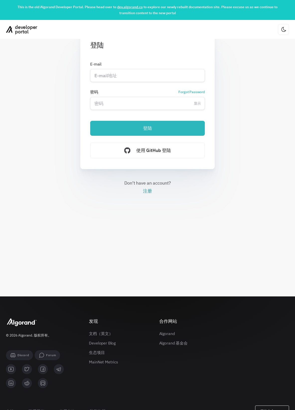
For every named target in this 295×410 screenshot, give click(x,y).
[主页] (20, 29)
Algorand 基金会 (173, 343)
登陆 (147, 128)
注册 (147, 191)
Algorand (167, 333)
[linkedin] (11, 383)
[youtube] (11, 369)
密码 (147, 92)
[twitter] (27, 369)
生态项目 (97, 352)
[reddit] (27, 383)
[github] (43, 383)
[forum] (47, 355)
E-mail (95, 64)
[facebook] (43, 369)
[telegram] (59, 369)
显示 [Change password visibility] (197, 103)
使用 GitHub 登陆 (147, 150)
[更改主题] (283, 29)
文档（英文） (101, 333)
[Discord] (19, 355)
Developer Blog (102, 343)
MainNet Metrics (103, 361)
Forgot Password (191, 92)
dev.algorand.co (130, 7)
